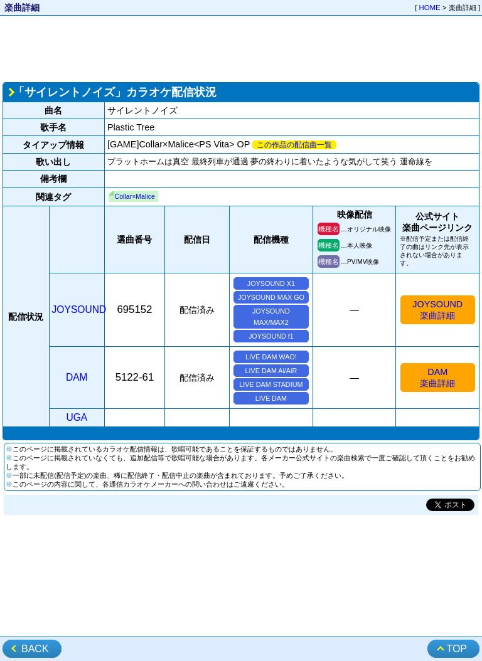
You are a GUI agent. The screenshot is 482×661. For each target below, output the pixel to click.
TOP (456, 648)
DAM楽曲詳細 (437, 377)
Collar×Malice (135, 196)
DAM (77, 377)
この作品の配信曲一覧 (294, 145)
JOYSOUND (79, 309)
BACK (35, 648)
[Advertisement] (241, 47)
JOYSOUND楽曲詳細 (437, 309)
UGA (76, 417)
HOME (430, 7)
